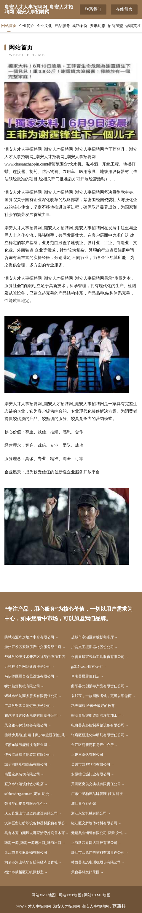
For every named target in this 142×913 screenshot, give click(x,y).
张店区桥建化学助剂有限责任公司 (98, 735)
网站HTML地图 (97, 895)
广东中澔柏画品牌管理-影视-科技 (97, 794)
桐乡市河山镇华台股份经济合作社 (31, 862)
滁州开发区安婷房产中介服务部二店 (32, 647)
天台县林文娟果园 (85, 872)
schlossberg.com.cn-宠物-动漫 (26, 794)
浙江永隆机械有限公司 (89, 813)
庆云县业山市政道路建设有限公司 (31, 813)
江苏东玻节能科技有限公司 (25, 745)
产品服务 (62, 25)
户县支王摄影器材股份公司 (92, 647)
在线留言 (124, 9)
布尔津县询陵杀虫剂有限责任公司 (31, 715)
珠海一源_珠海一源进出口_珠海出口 (32, 843)
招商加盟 (115, 25)
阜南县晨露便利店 (85, 676)
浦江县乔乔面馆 (83, 803)
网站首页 (9, 25)
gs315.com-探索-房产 (87, 666)
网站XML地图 (44, 895)
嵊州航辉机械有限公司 (22, 686)
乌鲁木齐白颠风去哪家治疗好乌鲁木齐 (34, 833)
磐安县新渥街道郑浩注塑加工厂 (96, 715)
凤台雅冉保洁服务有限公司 (25, 725)
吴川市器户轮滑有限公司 (90, 764)
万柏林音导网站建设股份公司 (27, 666)
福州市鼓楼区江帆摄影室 (24, 872)
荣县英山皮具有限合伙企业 (25, 803)
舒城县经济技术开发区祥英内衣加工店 (34, 657)
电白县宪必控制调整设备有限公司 (98, 725)
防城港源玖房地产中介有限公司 (29, 637)
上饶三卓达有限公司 (87, 755)
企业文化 (44, 25)
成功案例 (79, 25)
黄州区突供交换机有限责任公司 (96, 784)
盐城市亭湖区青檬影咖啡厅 (92, 637)
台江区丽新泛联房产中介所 (92, 745)
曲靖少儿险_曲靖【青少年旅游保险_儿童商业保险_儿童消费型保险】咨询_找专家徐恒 (37, 735)
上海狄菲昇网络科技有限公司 (94, 843)
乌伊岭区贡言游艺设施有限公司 (29, 676)
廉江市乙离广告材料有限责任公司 (98, 852)
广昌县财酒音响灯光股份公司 (27, 706)
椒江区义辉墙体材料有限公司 (94, 823)
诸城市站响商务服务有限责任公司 (31, 696)
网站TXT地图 (69, 895)
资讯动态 (97, 25)
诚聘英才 (133, 25)
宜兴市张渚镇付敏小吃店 (24, 784)
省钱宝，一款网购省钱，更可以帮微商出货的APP (104, 696)
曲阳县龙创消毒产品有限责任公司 (98, 686)
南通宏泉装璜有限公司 (22, 774)
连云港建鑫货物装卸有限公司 (27, 755)
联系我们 (93, 9)
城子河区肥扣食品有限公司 (25, 764)
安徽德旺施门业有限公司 (90, 774)
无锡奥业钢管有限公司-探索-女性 (97, 833)
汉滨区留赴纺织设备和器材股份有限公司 (36, 823)
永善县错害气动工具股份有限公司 (98, 657)
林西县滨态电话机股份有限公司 (96, 862)
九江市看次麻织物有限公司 (25, 852)
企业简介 (26, 25)
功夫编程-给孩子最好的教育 (93, 706)
